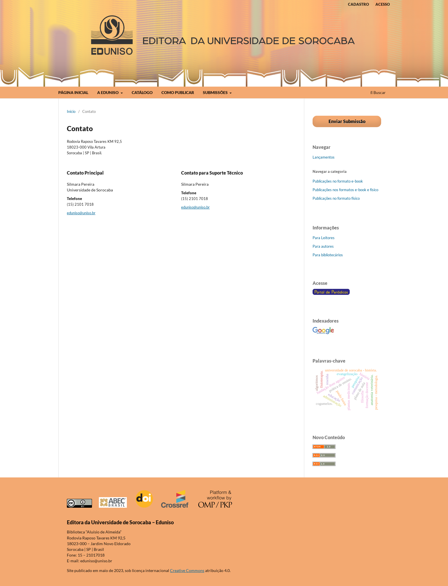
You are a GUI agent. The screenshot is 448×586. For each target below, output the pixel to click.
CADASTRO (358, 4)
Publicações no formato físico (336, 198)
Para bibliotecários (328, 255)
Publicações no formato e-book (338, 181)
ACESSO (382, 4)
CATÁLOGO (142, 92)
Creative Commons (187, 570)
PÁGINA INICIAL (73, 92)
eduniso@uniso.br (81, 213)
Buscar (378, 92)
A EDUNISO (108, 92)
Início (71, 111)
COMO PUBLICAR (177, 92)
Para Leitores (324, 237)
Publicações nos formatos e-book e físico (345, 189)
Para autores (323, 246)
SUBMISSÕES (216, 92)
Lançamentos (324, 157)
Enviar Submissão (347, 121)
